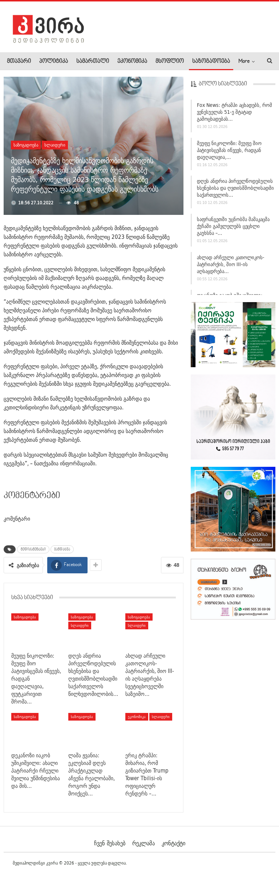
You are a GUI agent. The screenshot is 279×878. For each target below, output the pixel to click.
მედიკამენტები (33, 549)
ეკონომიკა (132, 61)
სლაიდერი (54, 144)
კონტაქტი (173, 843)
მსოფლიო (169, 61)
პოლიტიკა (53, 61)
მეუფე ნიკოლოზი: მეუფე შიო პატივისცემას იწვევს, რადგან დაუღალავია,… (229, 151)
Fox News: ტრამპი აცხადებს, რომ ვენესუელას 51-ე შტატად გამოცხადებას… (234, 113)
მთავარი (19, 61)
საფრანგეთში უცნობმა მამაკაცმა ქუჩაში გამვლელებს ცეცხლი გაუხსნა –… (233, 227)
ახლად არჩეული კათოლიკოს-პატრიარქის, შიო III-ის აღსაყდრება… (230, 265)
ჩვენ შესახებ (109, 843)
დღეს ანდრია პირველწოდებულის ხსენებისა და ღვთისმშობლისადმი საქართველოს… (235, 189)
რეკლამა (143, 843)
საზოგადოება (211, 61)
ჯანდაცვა (62, 549)
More (244, 61)
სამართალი (92, 61)
